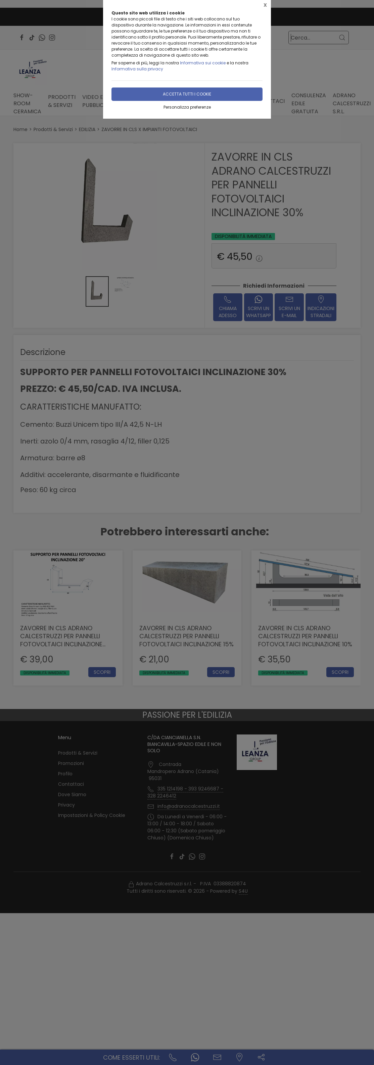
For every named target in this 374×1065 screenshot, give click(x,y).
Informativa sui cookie (203, 63)
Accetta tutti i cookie (187, 94)
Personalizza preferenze (187, 107)
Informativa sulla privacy (137, 69)
